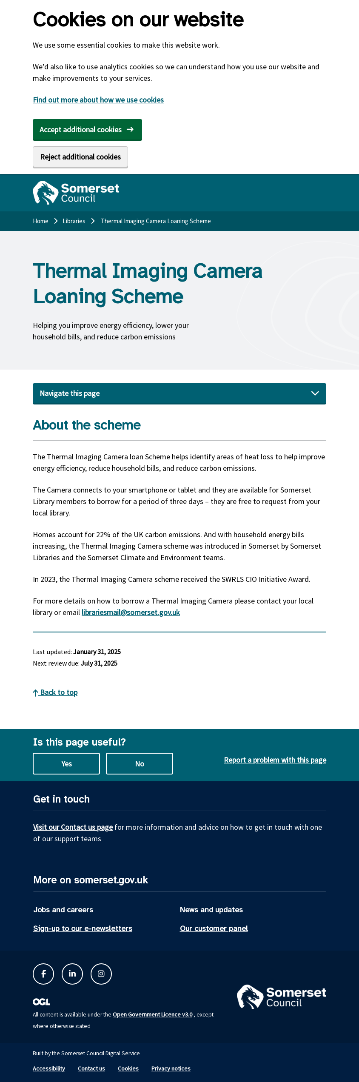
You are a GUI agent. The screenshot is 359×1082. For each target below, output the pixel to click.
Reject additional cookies (80, 157)
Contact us (91, 1068)
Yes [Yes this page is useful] (66, 764)
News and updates (211, 909)
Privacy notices (171, 1068)
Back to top (55, 692)
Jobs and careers (63, 909)
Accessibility (49, 1068)
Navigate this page (70, 393)
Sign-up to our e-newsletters (82, 928)
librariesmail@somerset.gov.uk (131, 612)
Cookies (128, 1068)
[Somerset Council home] (76, 193)
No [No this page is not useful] (139, 764)
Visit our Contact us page (73, 827)
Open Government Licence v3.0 (152, 1014)
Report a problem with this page (275, 760)
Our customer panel (214, 928)
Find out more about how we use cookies (98, 100)
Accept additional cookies (81, 129)
